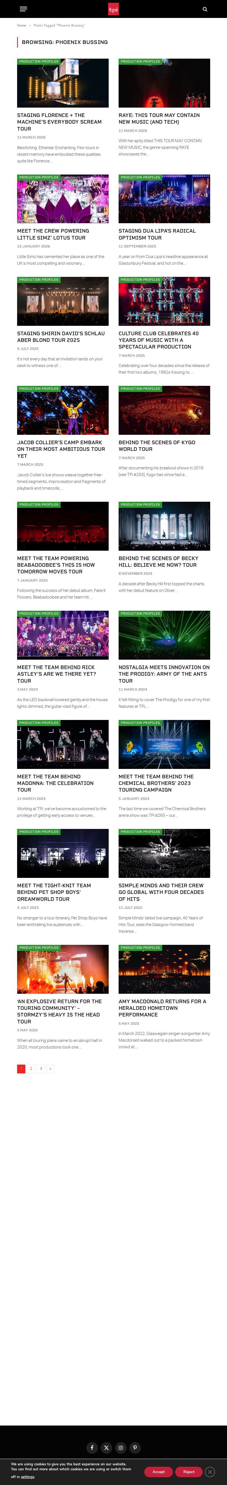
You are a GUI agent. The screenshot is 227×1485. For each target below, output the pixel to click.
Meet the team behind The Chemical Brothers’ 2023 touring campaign (156, 783)
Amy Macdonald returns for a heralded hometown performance (162, 1008)
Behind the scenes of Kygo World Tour (157, 445)
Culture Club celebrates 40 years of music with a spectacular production (159, 340)
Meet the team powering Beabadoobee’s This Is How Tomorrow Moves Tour (56, 565)
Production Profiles (38, 61)
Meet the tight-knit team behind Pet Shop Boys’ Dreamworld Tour (54, 892)
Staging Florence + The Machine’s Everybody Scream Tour (59, 122)
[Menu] (23, 9)
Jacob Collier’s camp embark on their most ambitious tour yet (61, 449)
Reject (188, 1471)
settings (27, 1476)
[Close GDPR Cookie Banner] (210, 1472)
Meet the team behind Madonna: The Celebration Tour (55, 783)
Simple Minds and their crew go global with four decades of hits (161, 892)
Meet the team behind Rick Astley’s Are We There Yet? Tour (56, 674)
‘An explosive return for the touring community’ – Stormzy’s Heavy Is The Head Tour (59, 1011)
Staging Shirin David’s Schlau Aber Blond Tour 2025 (61, 337)
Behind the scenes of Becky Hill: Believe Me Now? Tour (159, 561)
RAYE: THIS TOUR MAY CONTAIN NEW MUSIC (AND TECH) (159, 118)
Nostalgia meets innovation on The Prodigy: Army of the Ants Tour (164, 674)
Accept (159, 1471)
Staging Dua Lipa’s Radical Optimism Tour (157, 234)
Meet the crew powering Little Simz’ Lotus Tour (53, 234)
